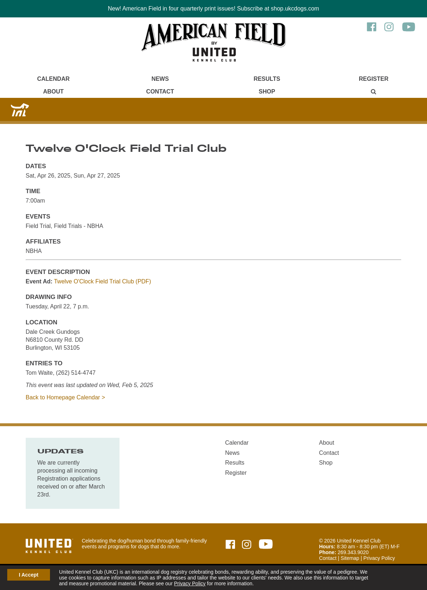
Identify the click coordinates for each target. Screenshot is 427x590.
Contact (160, 91)
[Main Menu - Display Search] (373, 91)
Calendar (53, 79)
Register (374, 79)
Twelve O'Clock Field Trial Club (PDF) (102, 281)
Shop (267, 91)
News (160, 79)
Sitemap (350, 558)
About (53, 91)
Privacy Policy (189, 583)
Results (267, 79)
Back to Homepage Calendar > (65, 397)
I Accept (28, 575)
